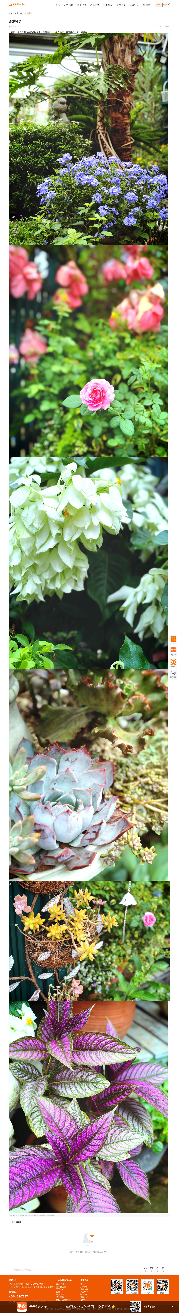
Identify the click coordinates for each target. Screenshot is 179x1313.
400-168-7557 (18, 1296)
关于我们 (68, 4)
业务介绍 (81, 4)
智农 (58, 1292)
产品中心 (94, 4)
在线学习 (134, 4)
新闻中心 (121, 4)
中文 (158, 5)
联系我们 (107, 4)
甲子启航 (60, 1297)
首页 (57, 4)
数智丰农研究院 (63, 1299)
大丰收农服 (61, 1286)
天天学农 (60, 1289)
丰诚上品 (60, 1294)
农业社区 (18, 13)
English (166, 5)
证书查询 (147, 4)
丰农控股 (60, 1284)
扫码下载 (149, 1306)
